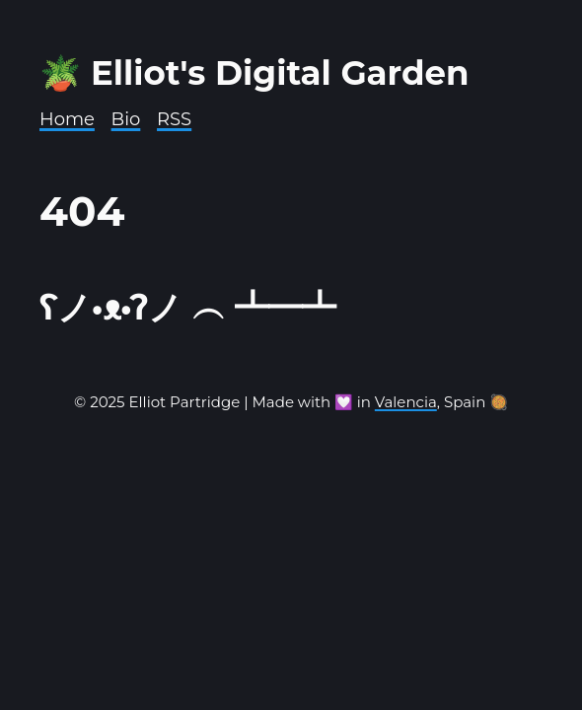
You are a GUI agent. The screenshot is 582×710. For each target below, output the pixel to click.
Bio (126, 119)
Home (67, 119)
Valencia (406, 401)
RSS (174, 119)
